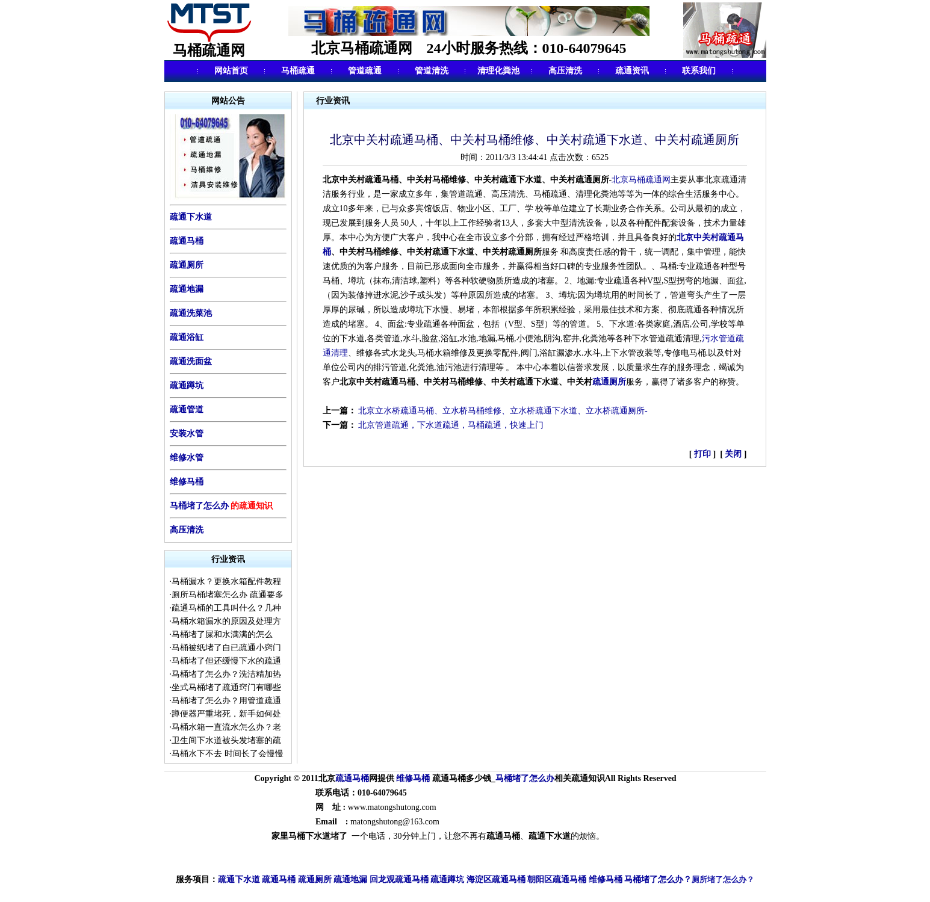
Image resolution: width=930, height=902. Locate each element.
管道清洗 (431, 70)
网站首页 (231, 70)
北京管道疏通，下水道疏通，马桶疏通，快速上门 (451, 425)
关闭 (733, 454)
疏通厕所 (186, 265)
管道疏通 (365, 70)
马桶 (360, 778)
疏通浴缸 (186, 337)
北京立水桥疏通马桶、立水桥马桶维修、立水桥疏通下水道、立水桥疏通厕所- (503, 410)
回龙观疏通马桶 (399, 880)
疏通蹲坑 (186, 385)
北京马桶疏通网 (641, 179)
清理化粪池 (498, 70)
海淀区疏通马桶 (496, 880)
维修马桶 (186, 481)
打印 (703, 454)
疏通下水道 (239, 880)
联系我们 (699, 70)
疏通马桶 (186, 241)
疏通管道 (186, 409)
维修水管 (186, 457)
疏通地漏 (186, 289)
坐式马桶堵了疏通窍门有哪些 (226, 687)
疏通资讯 (632, 70)
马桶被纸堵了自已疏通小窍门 (226, 647)
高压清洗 (565, 70)
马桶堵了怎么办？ (658, 879)
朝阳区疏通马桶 (556, 880)
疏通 (343, 778)
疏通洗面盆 (191, 361)
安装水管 (186, 433)
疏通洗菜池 (191, 313)
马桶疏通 (298, 70)
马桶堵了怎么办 (199, 505)
